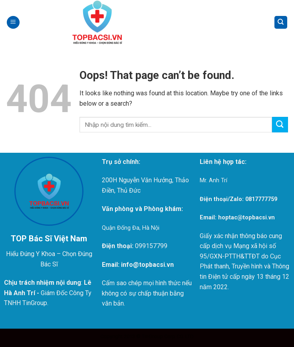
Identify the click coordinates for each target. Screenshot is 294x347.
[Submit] (280, 124)
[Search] (281, 22)
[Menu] (13, 22)
